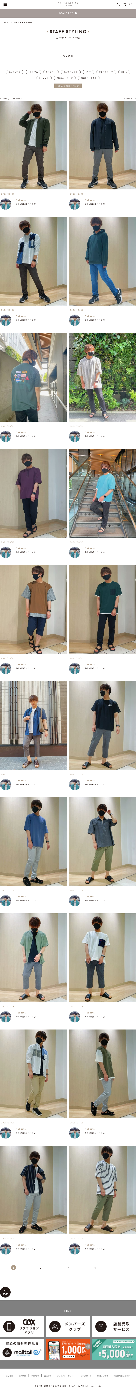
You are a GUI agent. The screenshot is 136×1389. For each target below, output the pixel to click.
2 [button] (41, 1267)
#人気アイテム (71, 72)
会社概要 (9, 1375)
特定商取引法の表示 (122, 1375)
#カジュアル (15, 72)
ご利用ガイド (86, 1375)
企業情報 (48, 1375)
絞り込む (68, 55)
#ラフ (88, 72)
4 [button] (95, 1267)
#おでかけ (51, 72)
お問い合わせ (102, 1375)
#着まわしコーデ (65, 78)
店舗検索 (22, 1375)
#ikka (124, 72)
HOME (7, 22)
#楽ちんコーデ (106, 72)
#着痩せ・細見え (89, 78)
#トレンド (44, 78)
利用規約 (35, 1375)
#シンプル (33, 72)
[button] (122, 1269)
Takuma (21, 199)
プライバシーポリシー (66, 1375)
